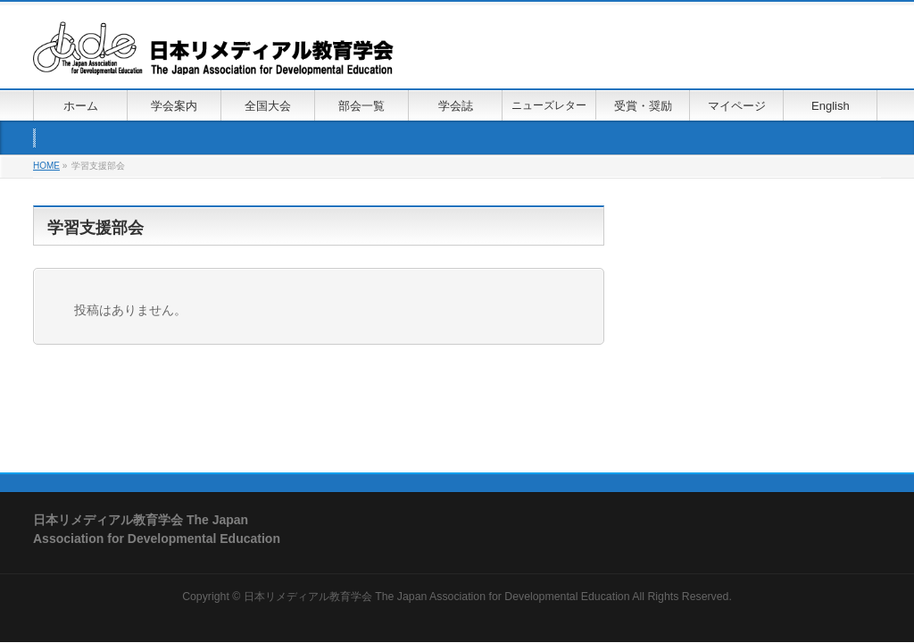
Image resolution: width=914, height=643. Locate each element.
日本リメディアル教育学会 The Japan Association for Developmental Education (437, 596)
